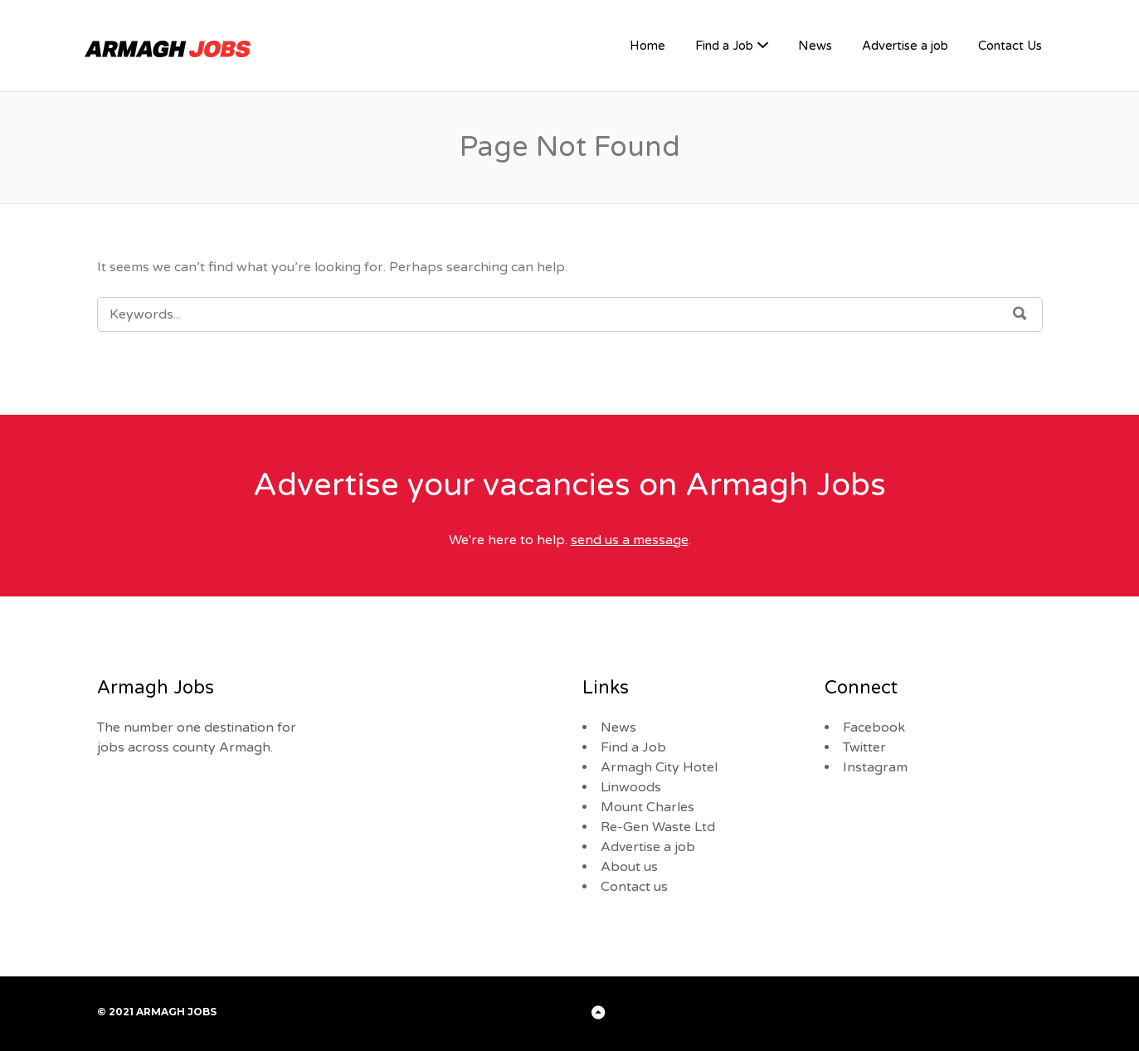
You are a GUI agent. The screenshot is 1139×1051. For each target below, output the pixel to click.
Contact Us (1010, 45)
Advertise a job (905, 45)
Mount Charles (647, 807)
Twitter (864, 747)
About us (629, 867)
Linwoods (631, 787)
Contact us (634, 886)
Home (647, 45)
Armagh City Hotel (659, 767)
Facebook (874, 727)
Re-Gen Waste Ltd (658, 827)
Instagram (875, 767)
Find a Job (724, 45)
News (815, 45)
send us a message (630, 540)
